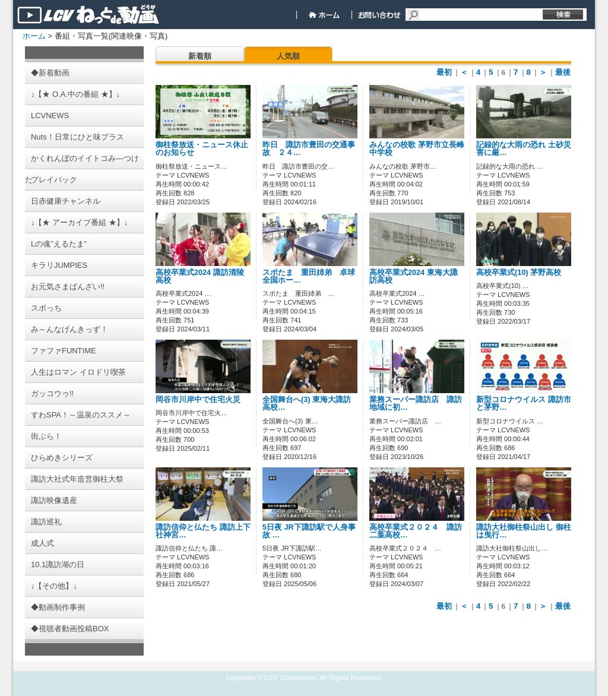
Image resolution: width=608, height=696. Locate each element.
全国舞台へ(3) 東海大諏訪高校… (306, 404)
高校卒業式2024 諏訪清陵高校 (200, 276)
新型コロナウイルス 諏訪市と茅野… (523, 404)
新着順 (199, 56)
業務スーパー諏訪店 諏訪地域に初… (415, 404)
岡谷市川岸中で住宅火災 (210, 400)
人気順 (288, 56)
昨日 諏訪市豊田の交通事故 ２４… (308, 149)
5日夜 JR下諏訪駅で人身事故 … (309, 531)
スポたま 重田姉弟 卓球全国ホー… (308, 276)
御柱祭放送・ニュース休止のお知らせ (202, 149)
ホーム (34, 35)
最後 (563, 72)
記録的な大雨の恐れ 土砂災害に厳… (523, 149)
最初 (444, 72)
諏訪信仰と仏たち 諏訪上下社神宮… (203, 531)
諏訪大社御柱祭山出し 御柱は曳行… (523, 531)
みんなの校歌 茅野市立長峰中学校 (416, 149)
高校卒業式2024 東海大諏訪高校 (413, 276)
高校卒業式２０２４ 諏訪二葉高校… (415, 531)
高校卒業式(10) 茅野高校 (518, 272)
